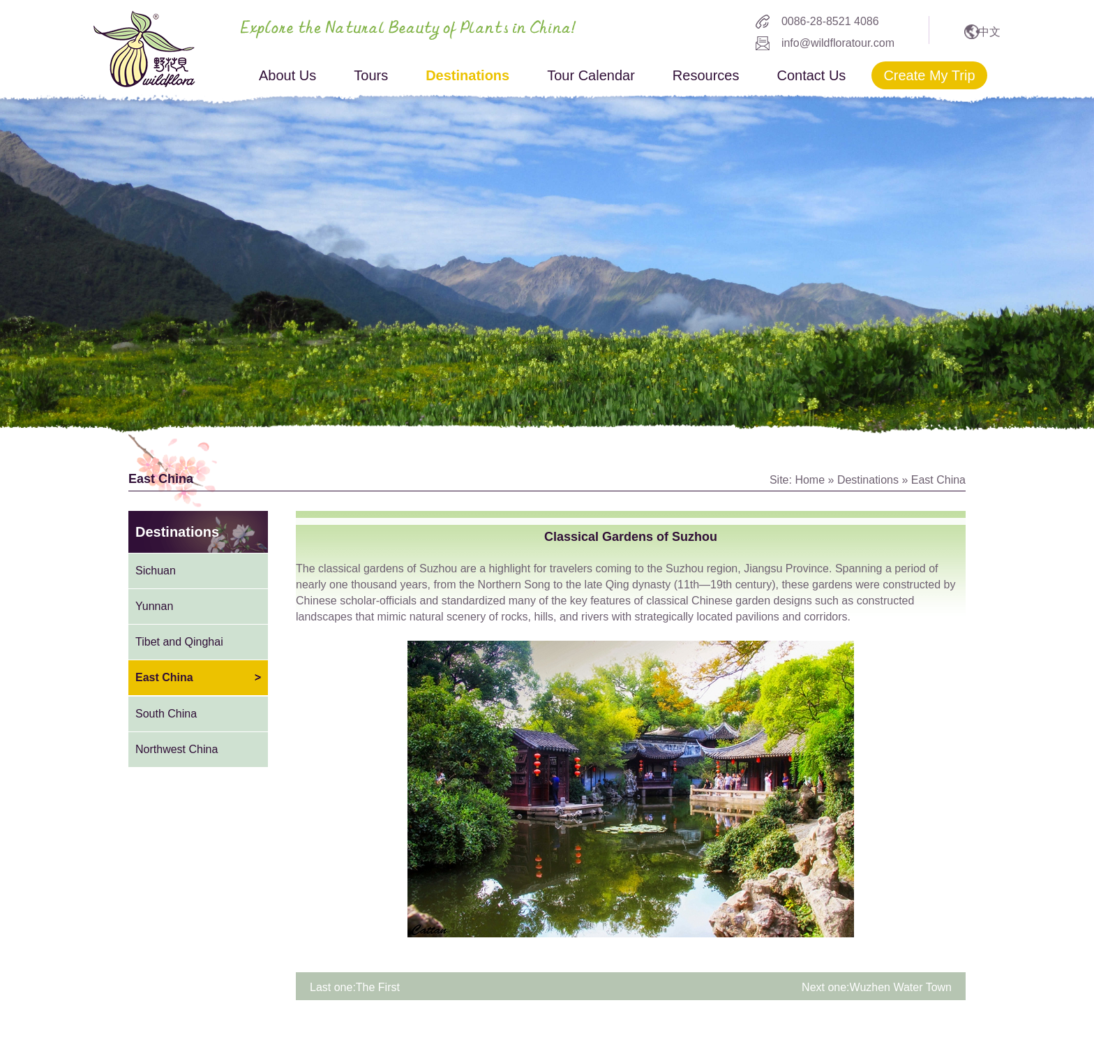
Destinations (467, 75)
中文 (989, 32)
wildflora (144, 48)
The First (378, 987)
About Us (287, 75)
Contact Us (811, 75)
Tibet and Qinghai (179, 642)
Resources (706, 75)
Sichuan (155, 571)
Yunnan (154, 606)
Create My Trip (929, 75)
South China (166, 714)
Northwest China (176, 749)
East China (938, 480)
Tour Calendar (591, 75)
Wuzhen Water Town (901, 987)
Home (810, 480)
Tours (371, 75)
